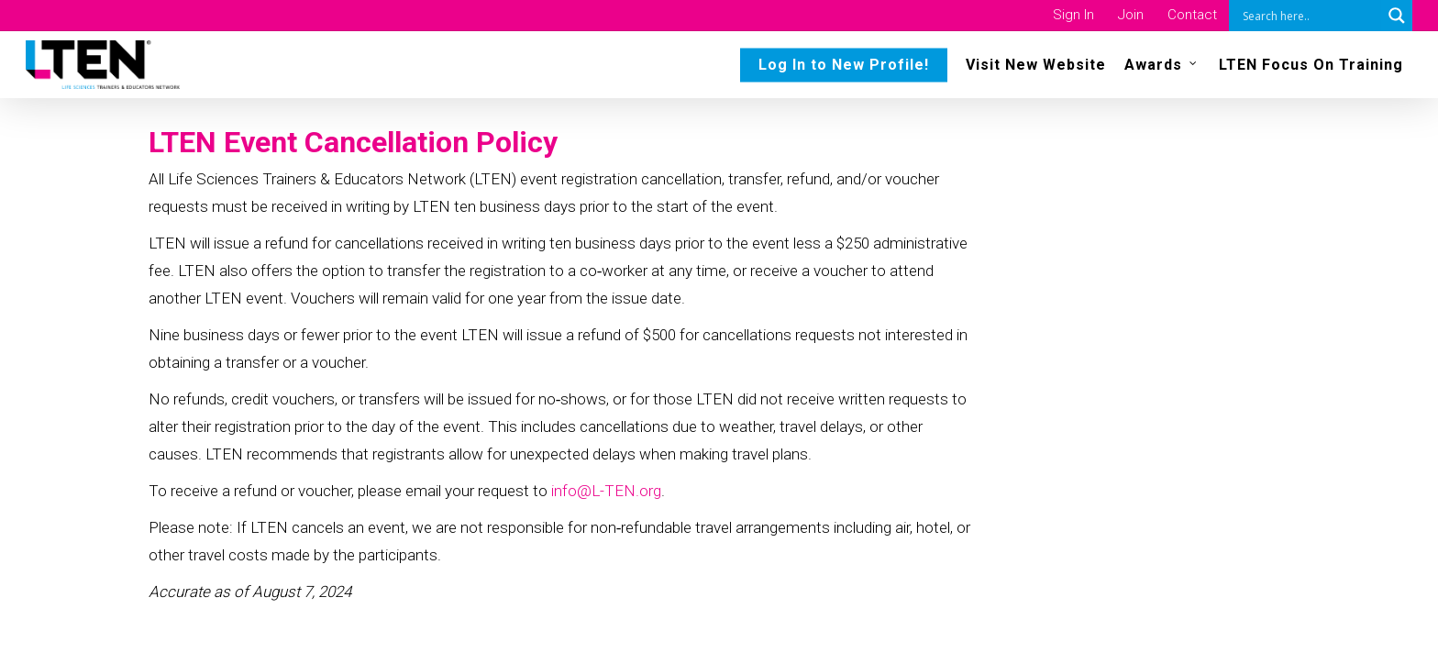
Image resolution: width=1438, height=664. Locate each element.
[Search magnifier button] (1396, 15)
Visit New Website (1036, 64)
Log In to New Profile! (843, 64)
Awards (1161, 63)
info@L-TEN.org (606, 490)
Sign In (1073, 14)
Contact (1192, 14)
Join (1131, 14)
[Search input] (1310, 15)
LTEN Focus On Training (1311, 64)
